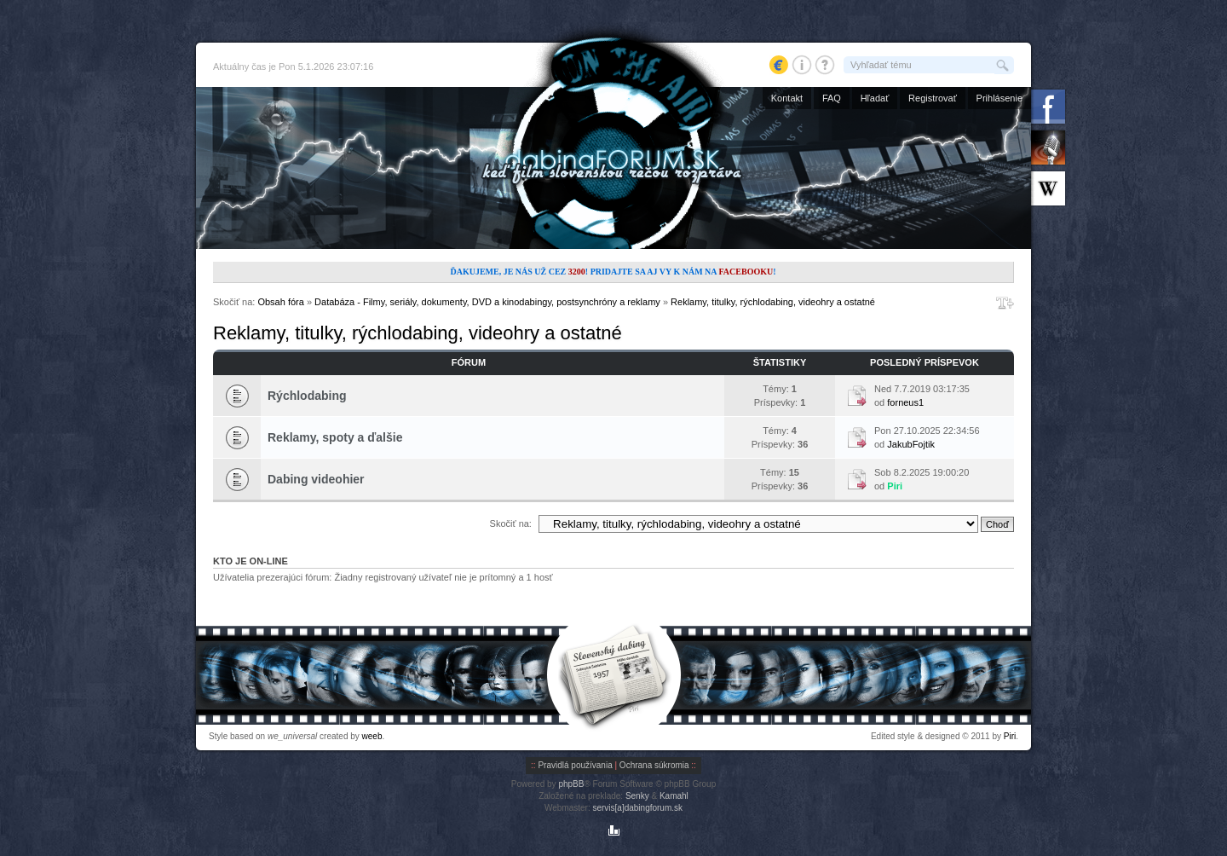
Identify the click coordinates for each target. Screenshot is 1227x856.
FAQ (831, 98)
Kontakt (787, 98)
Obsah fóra (280, 302)
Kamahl (674, 796)
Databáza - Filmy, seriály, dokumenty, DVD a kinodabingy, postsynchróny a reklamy (487, 302)
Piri (894, 486)
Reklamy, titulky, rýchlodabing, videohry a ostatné (773, 302)
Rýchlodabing (307, 395)
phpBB (571, 784)
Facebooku (745, 271)
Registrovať (932, 98)
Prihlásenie (999, 98)
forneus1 (905, 402)
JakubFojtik (911, 444)
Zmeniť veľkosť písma (1005, 302)
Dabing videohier (316, 479)
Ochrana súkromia (654, 765)
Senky (637, 796)
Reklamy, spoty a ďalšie (335, 437)
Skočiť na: (511, 523)
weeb (372, 736)
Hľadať (875, 98)
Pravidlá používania (575, 765)
